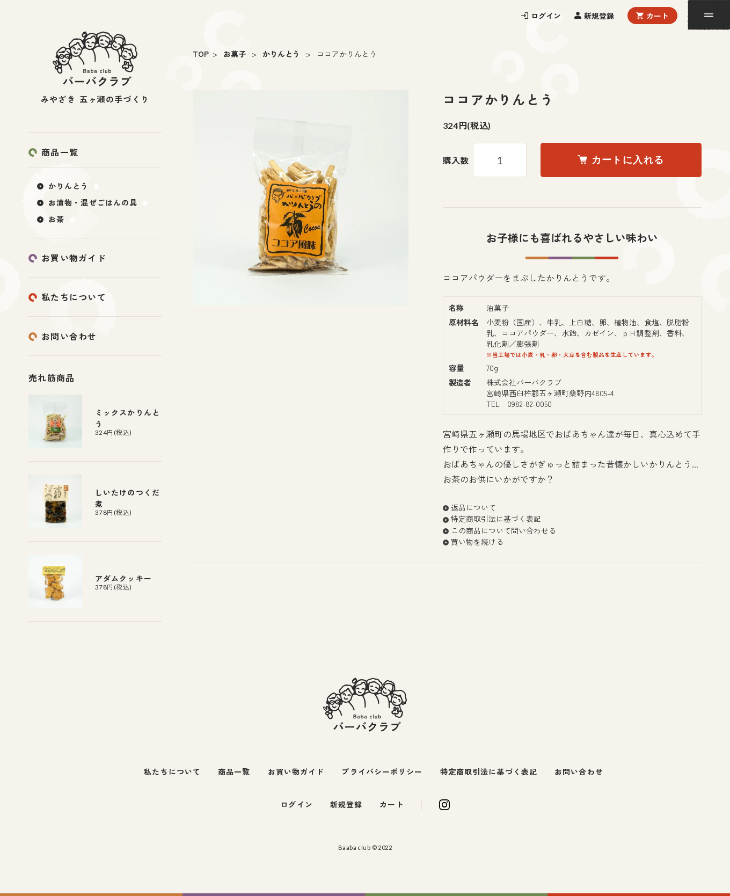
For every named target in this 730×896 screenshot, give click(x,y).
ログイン (546, 15)
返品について (473, 507)
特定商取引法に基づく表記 (496, 518)
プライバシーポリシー (381, 771)
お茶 (56, 219)
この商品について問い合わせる (503, 530)
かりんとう (281, 53)
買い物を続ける (477, 541)
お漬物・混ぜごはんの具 (92, 202)
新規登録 (599, 15)
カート (657, 15)
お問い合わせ (69, 336)
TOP (201, 53)
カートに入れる (621, 160)
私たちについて (73, 296)
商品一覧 (59, 151)
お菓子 (234, 53)
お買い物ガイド (73, 257)
